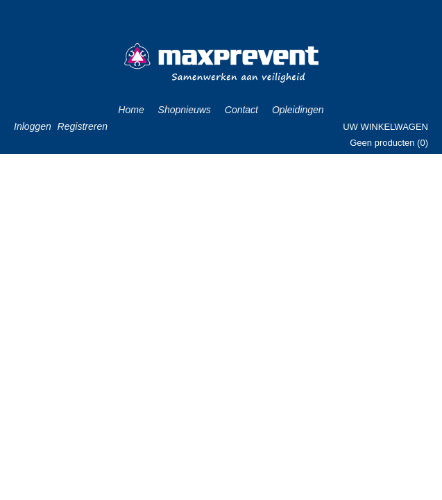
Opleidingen (298, 109)
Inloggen (32, 126)
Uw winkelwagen (385, 127)
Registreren (83, 126)
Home (131, 109)
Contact (241, 109)
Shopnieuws (184, 109)
